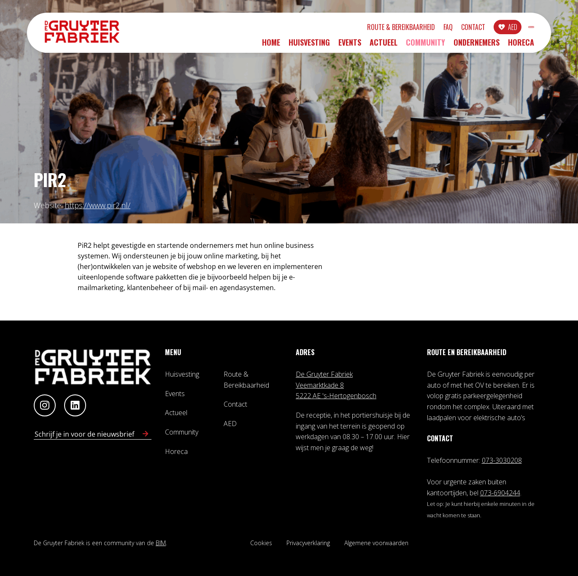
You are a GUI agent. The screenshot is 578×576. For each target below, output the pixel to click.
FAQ (402, 28)
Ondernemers (477, 45)
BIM (161, 543)
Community (425, 45)
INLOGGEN (509, 28)
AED (467, 28)
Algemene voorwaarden (376, 543)
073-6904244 (500, 492)
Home (271, 45)
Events (349, 45)
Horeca (521, 45)
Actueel (383, 45)
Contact (428, 28)
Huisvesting (309, 45)
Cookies (261, 543)
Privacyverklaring (308, 543)
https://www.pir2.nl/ (97, 205)
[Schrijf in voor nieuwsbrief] (145, 434)
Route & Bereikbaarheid (355, 28)
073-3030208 (502, 460)
